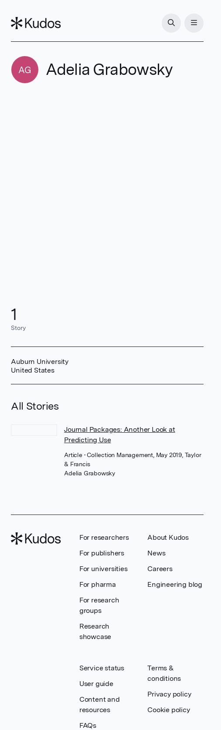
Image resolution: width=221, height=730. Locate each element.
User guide (96, 684)
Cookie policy (168, 710)
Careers (160, 569)
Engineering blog (174, 584)
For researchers (104, 537)
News (156, 553)
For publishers (101, 553)
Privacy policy (169, 694)
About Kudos (168, 537)
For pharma (97, 584)
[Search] (171, 23)
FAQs (87, 725)
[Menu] (194, 23)
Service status (101, 668)
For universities (103, 569)
